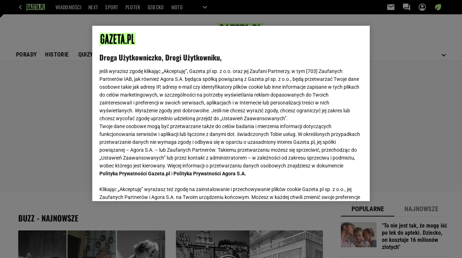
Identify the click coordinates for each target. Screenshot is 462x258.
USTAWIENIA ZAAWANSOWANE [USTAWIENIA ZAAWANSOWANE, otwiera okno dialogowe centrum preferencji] (146, 187)
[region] (230, 113)
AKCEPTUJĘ (338, 187)
